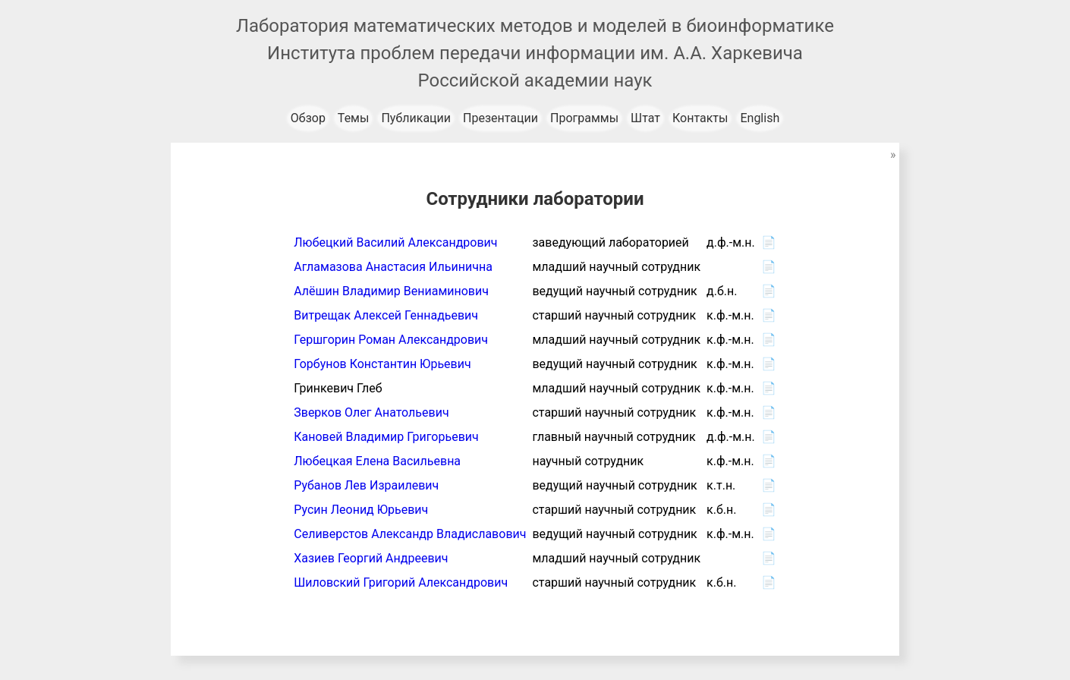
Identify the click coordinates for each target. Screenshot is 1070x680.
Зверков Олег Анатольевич (371, 412)
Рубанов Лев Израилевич (366, 485)
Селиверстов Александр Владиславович (410, 534)
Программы (584, 118)
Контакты (700, 118)
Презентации (500, 118)
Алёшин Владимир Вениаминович (391, 291)
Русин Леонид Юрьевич (361, 509)
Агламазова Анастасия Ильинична (393, 267)
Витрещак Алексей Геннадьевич (386, 315)
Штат (645, 118)
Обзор (308, 118)
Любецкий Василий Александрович (395, 242)
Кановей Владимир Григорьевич (386, 437)
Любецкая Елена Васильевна (377, 461)
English (759, 118)
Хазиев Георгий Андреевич (371, 558)
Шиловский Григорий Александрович (401, 582)
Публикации (416, 118)
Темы (354, 118)
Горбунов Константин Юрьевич (382, 364)
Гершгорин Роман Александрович (391, 339)
